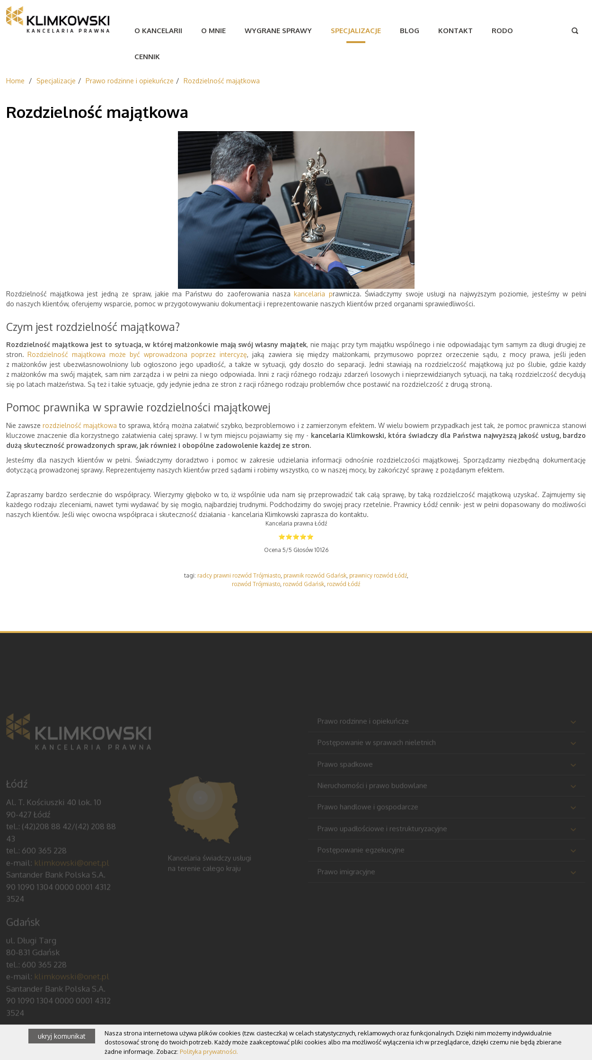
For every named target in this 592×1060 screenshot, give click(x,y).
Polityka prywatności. (209, 1051)
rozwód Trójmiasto (256, 584)
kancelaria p (313, 294)
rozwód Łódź (343, 584)
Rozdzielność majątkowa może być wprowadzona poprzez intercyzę (137, 354)
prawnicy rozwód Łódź (378, 575)
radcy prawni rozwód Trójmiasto (239, 575)
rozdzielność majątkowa (80, 425)
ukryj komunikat (62, 1036)
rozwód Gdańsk (303, 584)
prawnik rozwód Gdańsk (314, 575)
